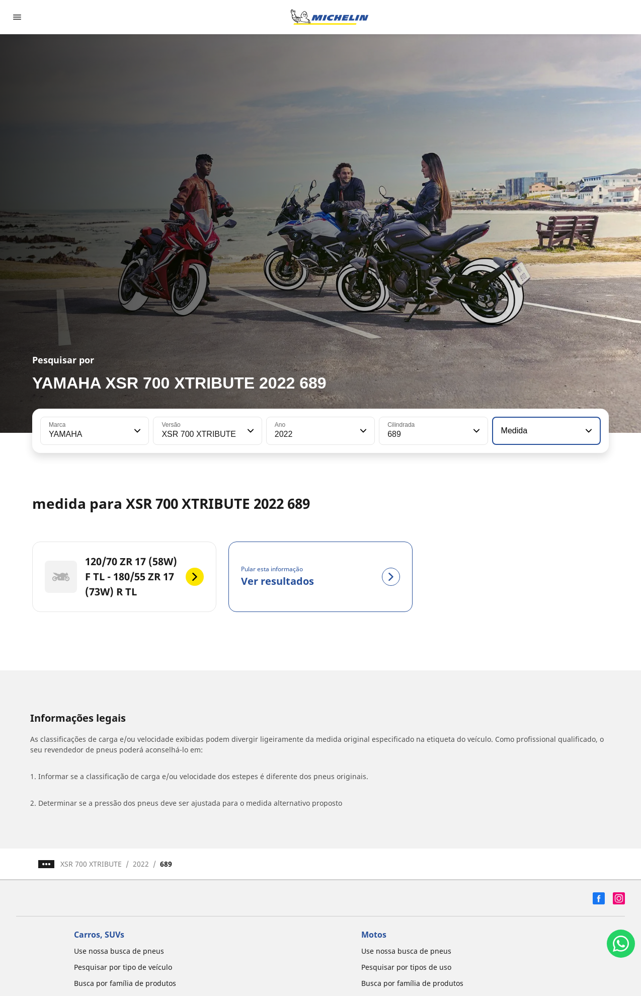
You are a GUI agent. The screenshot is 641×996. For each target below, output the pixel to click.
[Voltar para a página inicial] (329, 17)
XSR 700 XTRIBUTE (91, 864)
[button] (136, 431)
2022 (141, 864)
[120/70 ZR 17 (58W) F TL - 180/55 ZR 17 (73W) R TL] (124, 577)
